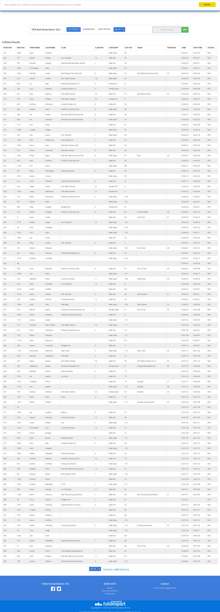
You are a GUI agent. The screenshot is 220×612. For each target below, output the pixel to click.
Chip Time (197, 48)
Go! (185, 29)
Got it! (207, 4)
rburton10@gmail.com (167, 588)
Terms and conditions (110, 591)
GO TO (117, 30)
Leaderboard (89, 29)
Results (110, 588)
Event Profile (104, 29)
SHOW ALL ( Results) (116, 570)
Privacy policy (110, 594)
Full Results (73, 29)
